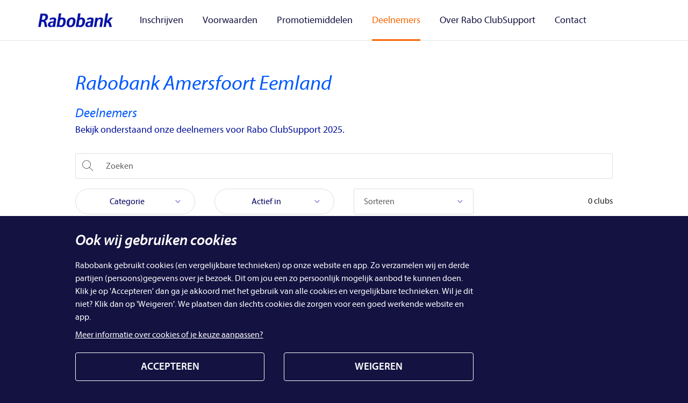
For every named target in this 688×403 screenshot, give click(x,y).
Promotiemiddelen (305, 19)
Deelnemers (380, 19)
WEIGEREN (379, 366)
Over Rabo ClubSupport (465, 19)
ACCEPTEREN (170, 366)
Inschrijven (165, 19)
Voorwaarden (226, 19)
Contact (541, 19)
